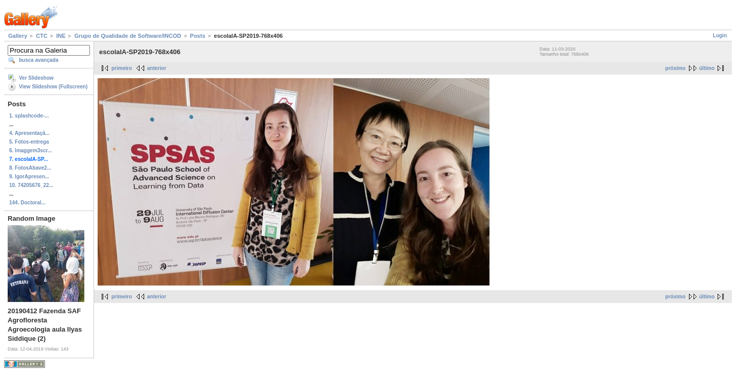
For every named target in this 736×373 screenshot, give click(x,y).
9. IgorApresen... (29, 176)
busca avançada (38, 60)
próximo (675, 68)
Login (720, 35)
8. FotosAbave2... (30, 168)
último (707, 68)
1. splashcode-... (29, 116)
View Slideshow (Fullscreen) (53, 86)
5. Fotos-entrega (29, 142)
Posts (197, 36)
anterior (156, 68)
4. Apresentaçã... (29, 133)
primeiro (121, 68)
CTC (42, 36)
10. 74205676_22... (31, 185)
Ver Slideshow (36, 78)
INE (60, 36)
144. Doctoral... (27, 202)
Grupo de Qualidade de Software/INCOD (127, 36)
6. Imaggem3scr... (30, 150)
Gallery (17, 36)
